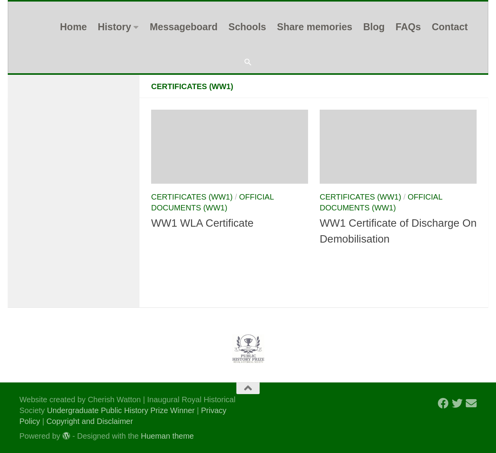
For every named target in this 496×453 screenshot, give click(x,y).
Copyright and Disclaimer (89, 421)
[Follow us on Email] (471, 403)
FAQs (408, 26)
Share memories (315, 26)
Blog (374, 26)
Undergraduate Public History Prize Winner (122, 410)
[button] (248, 62)
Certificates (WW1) (191, 197)
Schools (247, 26)
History (114, 26)
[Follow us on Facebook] (443, 403)
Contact (450, 26)
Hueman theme (167, 436)
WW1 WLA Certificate (202, 223)
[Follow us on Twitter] (457, 403)
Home (73, 26)
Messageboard (183, 26)
